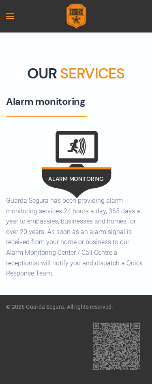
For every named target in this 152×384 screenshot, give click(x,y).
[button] (10, 16)
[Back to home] (76, 16)
